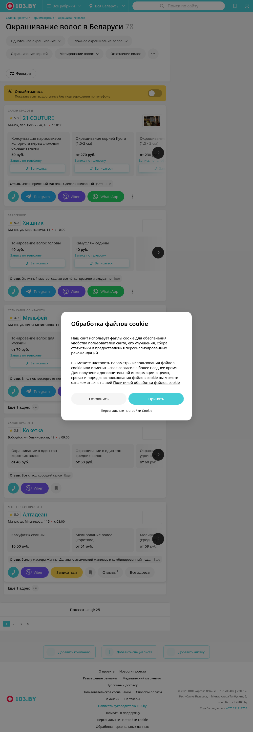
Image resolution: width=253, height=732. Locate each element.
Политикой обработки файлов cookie (146, 382)
